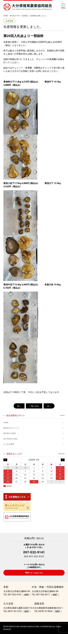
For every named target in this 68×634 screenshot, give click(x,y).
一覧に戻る (34, 406)
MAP (26, 594)
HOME (5, 16)
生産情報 (25, 16)
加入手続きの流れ (10, 439)
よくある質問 (8, 444)
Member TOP (15, 16)
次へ (49, 406)
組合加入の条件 (9, 433)
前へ (19, 406)
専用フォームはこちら (34, 573)
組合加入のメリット (11, 428)
